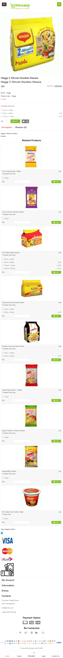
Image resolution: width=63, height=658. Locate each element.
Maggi (9, 93)
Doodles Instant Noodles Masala (13, 346)
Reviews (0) (21, 127)
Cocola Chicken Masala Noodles (13, 212)
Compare (27, 121)
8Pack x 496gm (7, 113)
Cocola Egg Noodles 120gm (11, 171)
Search (19, 656)
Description (6, 127)
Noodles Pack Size (8, 106)
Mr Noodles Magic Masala (10, 253)
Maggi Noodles (10, 529)
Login (43, 656)
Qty (2, 121)
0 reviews (58, 86)
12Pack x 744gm (7, 116)
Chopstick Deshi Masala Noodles (13, 303)
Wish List (23, 121)
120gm (5, 178)
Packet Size (7, 514)
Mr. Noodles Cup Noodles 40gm (12, 512)
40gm (5, 519)
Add (16, 121)
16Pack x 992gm (8, 268)
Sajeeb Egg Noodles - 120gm (12, 390)
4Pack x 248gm (7, 110)
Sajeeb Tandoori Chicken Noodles (13, 431)
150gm (5, 219)
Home (7, 656)
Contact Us (55, 656)
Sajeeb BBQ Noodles (9, 471)
